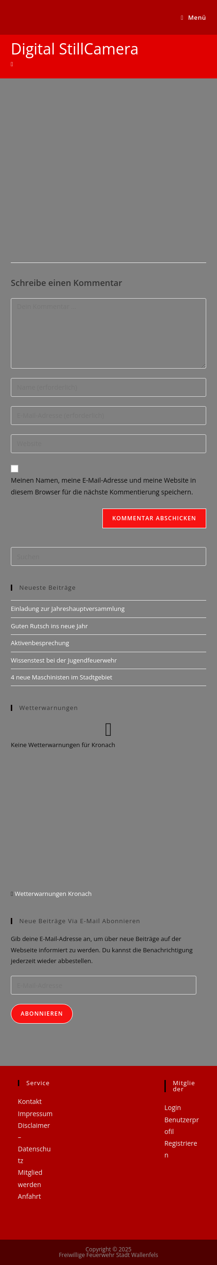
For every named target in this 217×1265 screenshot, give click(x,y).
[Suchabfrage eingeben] (108, 556)
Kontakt (30, 1101)
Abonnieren (42, 1014)
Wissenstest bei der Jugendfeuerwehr (64, 660)
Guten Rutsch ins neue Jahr (49, 626)
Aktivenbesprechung (40, 643)
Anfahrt (29, 1196)
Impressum (35, 1113)
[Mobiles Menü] (193, 17)
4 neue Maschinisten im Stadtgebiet (61, 677)
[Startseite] (12, 64)
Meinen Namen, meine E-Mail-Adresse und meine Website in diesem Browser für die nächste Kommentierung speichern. (103, 486)
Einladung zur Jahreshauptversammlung (67, 608)
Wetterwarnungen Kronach (52, 893)
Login (172, 1107)
